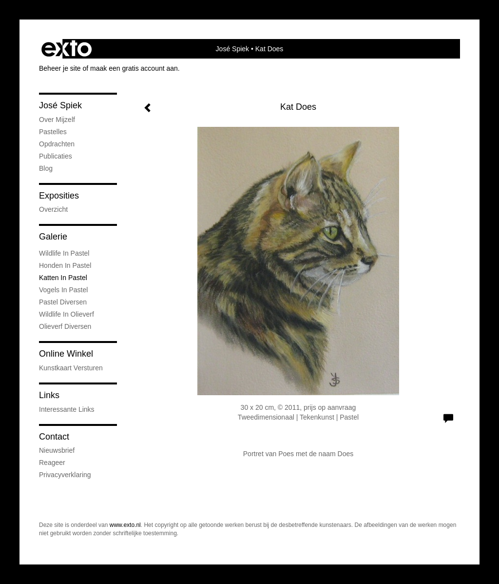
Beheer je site (60, 68)
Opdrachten (57, 144)
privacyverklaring (65, 475)
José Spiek (232, 49)
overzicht (53, 209)
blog (46, 168)
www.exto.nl (125, 525)
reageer (52, 462)
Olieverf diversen (65, 326)
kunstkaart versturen (71, 368)
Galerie (53, 237)
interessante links (67, 409)
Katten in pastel (63, 278)
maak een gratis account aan (134, 68)
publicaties (55, 156)
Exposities (59, 196)
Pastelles (53, 132)
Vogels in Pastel (63, 290)
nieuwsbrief (57, 450)
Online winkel (66, 354)
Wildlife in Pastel (64, 253)
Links (49, 395)
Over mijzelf (57, 119)
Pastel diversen (63, 302)
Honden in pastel (65, 265)
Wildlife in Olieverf (66, 314)
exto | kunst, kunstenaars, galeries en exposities (66, 49)
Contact (54, 437)
